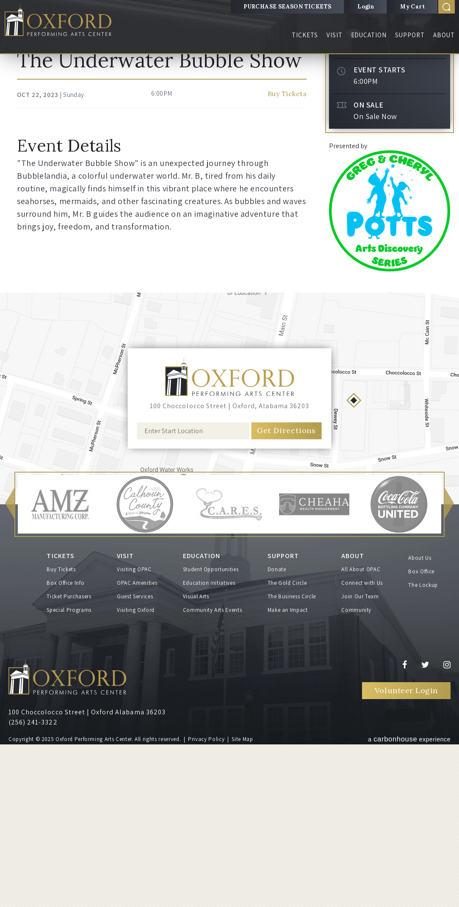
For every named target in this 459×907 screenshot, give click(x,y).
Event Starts (379, 234)
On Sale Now (375, 281)
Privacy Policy (206, 901)
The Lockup (423, 749)
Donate (277, 732)
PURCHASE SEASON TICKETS (287, 6)
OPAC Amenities (137, 745)
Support (410, 35)
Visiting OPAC (134, 732)
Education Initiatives (209, 745)
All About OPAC (360, 732)
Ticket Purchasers (69, 759)
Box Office (421, 736)
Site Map (242, 901)
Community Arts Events (212, 772)
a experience (409, 901)
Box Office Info (65, 745)
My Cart (412, 6)
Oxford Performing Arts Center (63, 21)
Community (356, 772)
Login (365, 6)
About (444, 35)
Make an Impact (288, 772)
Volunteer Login (406, 853)
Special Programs (69, 772)
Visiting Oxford (136, 772)
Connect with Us (362, 745)
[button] (9, 669)
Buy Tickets (389, 190)
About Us (419, 722)
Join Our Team (360, 759)
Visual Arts (196, 759)
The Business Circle (292, 759)
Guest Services (135, 759)
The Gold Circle (287, 745)
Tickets (305, 35)
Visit (334, 35)
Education (369, 35)
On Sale (369, 269)
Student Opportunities (211, 732)
